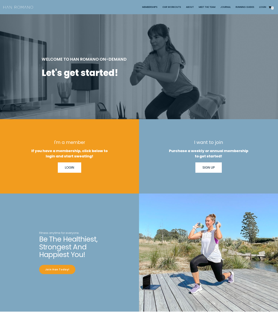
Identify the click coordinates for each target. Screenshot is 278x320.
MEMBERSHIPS (149, 7)
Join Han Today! (57, 274)
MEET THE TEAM (207, 7)
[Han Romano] (18, 7)
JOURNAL (225, 7)
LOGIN (262, 7)
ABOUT (190, 7)
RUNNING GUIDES (245, 7)
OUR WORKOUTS (171, 7)
